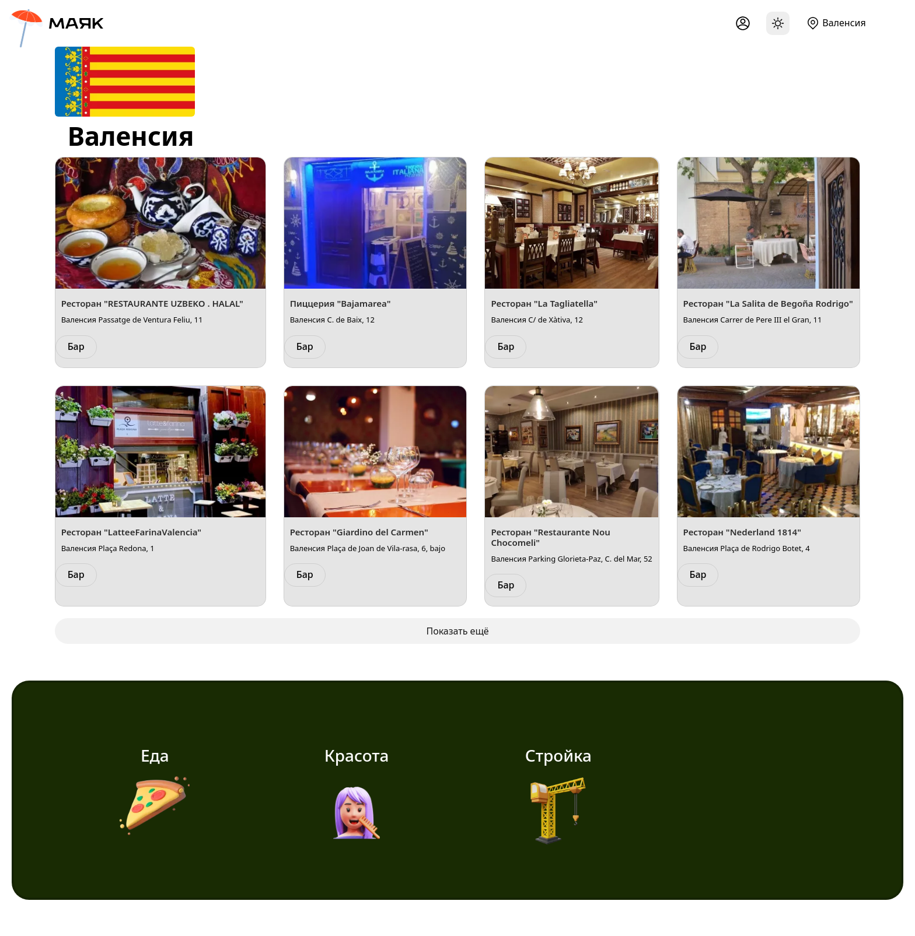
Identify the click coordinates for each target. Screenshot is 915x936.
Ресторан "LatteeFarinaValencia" (131, 532)
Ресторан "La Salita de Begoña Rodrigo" (768, 303)
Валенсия (843, 22)
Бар (76, 346)
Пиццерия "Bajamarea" (340, 303)
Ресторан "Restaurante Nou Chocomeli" (550, 537)
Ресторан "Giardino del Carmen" (359, 532)
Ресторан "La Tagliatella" (544, 303)
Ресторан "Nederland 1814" (742, 532)
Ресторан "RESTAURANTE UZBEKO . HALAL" (152, 303)
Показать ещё (457, 631)
